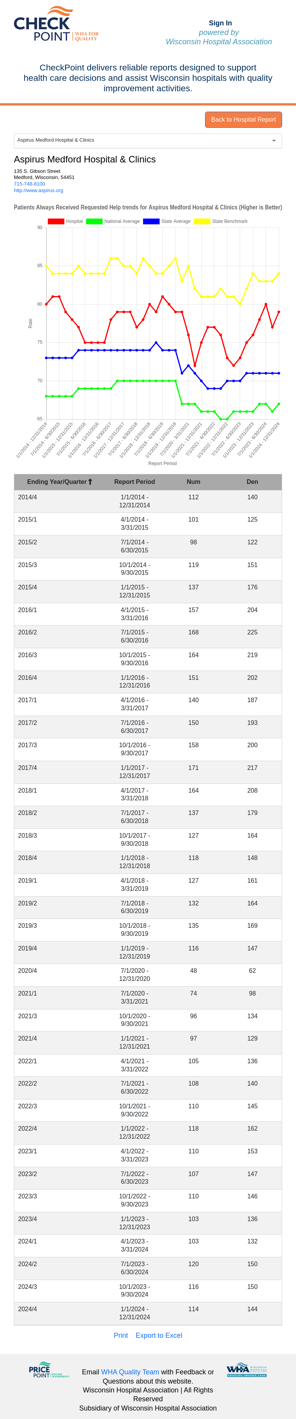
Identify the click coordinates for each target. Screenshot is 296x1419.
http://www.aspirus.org (38, 190)
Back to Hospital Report (243, 119)
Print (121, 1335)
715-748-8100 (29, 184)
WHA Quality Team (130, 1372)
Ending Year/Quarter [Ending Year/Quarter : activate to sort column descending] (59, 482)
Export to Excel (159, 1335)
